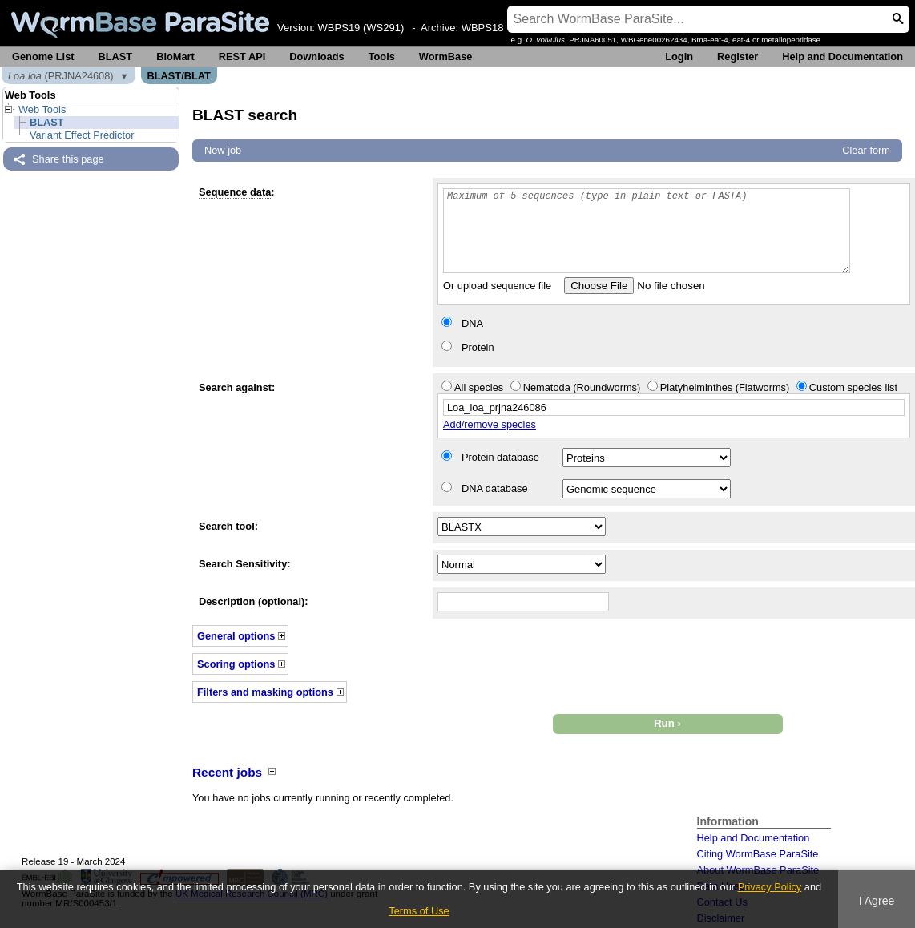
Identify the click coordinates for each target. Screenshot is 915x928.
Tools (382, 56)
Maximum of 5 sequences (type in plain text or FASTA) (646, 230)
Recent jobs (227, 772)
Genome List (43, 56)
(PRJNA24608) (61, 76)
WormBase (446, 56)
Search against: (237, 387)
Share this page (68, 159)
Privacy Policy (770, 887)
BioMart (175, 56)
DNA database (495, 488)
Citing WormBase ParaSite (758, 854)
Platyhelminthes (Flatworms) (724, 387)
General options (236, 636)
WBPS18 (483, 28)
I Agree (877, 900)
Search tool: (228, 526)
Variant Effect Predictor (82, 135)
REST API (242, 56)
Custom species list (853, 387)
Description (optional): (253, 601)
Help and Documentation (842, 56)
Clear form (866, 150)
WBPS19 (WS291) (361, 28)
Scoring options (236, 664)
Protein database (500, 457)
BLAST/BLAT (179, 76)
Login (679, 56)
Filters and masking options (265, 692)
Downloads (316, 56)
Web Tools (42, 109)
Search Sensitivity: (245, 564)
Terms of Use (419, 911)
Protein (478, 347)
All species (478, 387)
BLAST (116, 56)
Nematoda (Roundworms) (582, 387)
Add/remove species (489, 424)
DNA (472, 323)
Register (737, 56)
